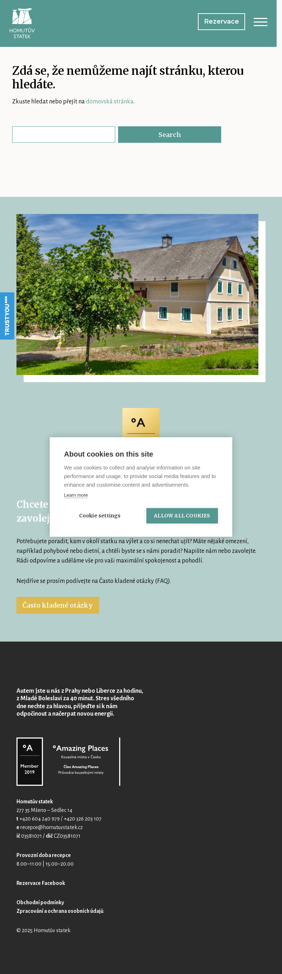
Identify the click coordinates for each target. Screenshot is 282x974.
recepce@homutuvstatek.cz (51, 827)
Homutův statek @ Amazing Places (68, 761)
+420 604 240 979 (39, 819)
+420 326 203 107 (83, 819)
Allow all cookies (182, 516)
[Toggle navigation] (260, 23)
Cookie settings (100, 516)
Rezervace (221, 21)
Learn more (76, 495)
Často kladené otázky (58, 605)
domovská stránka (109, 101)
